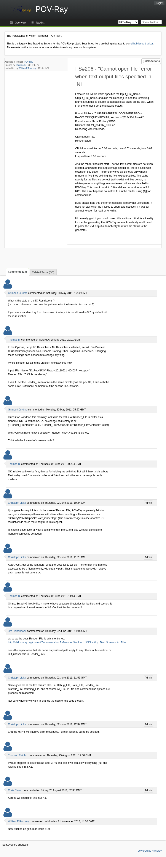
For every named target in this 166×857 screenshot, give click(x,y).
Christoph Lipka (17, 502)
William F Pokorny (27, 68)
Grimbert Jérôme (17, 293)
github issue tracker (142, 43)
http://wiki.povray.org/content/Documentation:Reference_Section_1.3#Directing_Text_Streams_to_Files (67, 642)
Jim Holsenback (17, 631)
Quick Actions (151, 61)
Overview (20, 22)
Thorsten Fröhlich (18, 755)
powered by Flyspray (150, 850)
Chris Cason (15, 790)
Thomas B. (21, 65)
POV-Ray (28, 62)
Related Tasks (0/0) (43, 272)
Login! (159, 3)
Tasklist (40, 22)
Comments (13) (17, 271)
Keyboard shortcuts (16, 844)
